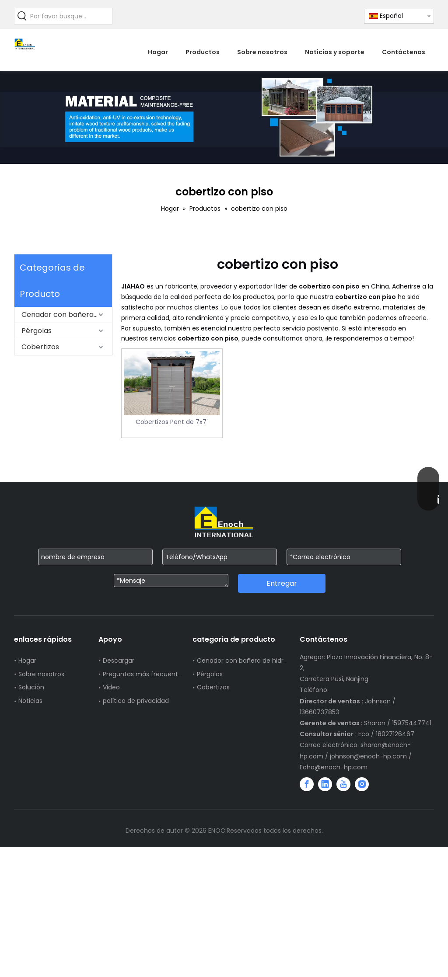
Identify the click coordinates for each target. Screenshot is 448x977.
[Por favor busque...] (71, 16)
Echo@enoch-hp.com (334, 767)
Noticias (30, 700)
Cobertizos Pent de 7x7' (172, 421)
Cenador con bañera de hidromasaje (66, 314)
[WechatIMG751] (224, 117)
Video (111, 687)
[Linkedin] (325, 784)
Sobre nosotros (41, 674)
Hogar (27, 660)
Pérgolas (36, 331)
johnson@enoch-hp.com (368, 756)
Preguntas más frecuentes (144, 674)
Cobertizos (40, 347)
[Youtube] (343, 784)
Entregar (281, 583)
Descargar (118, 660)
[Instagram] (362, 784)
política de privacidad (136, 700)
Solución (31, 687)
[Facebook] (307, 784)
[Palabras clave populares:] (22, 16)
